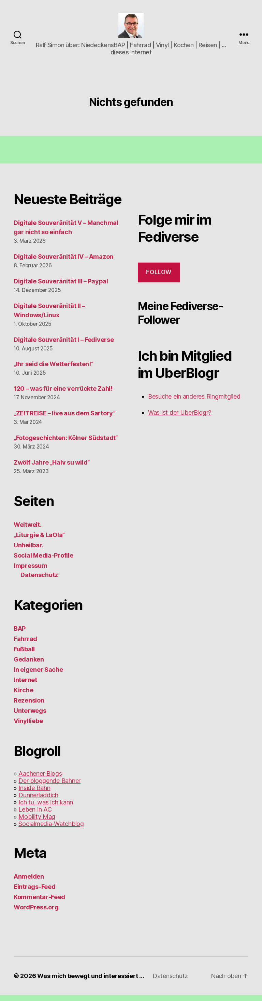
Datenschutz (39, 580)
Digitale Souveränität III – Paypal (61, 286)
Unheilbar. (28, 551)
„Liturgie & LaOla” (39, 540)
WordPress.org (36, 913)
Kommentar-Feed (39, 902)
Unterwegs (30, 716)
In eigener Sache (38, 675)
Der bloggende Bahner (49, 786)
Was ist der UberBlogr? (179, 418)
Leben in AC (35, 815)
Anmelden (29, 882)
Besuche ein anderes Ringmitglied (194, 402)
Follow (158, 278)
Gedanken (29, 665)
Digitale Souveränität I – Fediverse (64, 345)
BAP (20, 634)
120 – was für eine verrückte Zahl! (63, 394)
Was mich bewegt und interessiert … (90, 981)
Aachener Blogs (40, 779)
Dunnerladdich (38, 800)
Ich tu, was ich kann (45, 808)
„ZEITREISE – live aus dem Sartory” (65, 419)
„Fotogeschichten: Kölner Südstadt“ (66, 443)
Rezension (29, 706)
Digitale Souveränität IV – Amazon (63, 262)
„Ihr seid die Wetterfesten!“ (53, 369)
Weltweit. (28, 530)
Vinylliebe (28, 726)
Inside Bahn (34, 793)
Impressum (30, 571)
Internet (25, 685)
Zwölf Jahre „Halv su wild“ (52, 468)
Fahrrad (25, 644)
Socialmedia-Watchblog (51, 829)
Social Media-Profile (43, 561)
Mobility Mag (36, 822)
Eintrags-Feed (35, 892)
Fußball (24, 654)
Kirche (23, 695)
